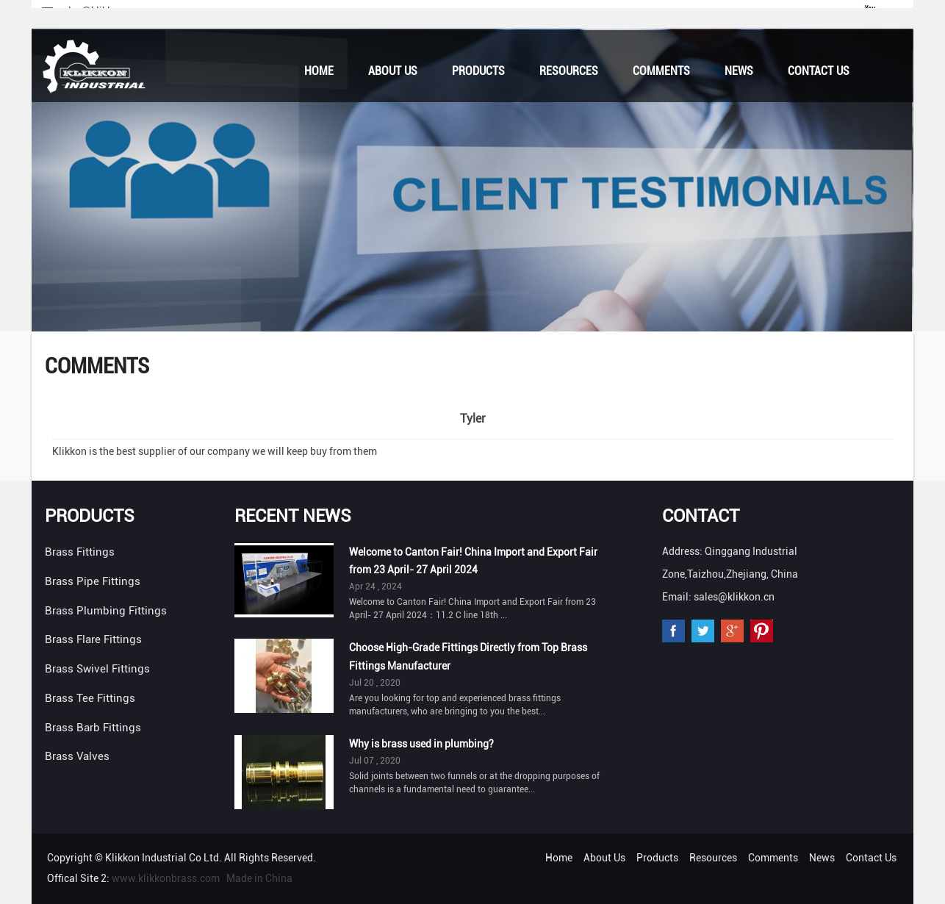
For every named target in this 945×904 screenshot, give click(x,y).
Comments (661, 71)
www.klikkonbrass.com (166, 878)
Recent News (292, 516)
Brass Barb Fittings (93, 727)
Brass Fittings (80, 552)
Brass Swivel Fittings (97, 668)
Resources (568, 71)
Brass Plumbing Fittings (106, 610)
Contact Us (818, 71)
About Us (392, 71)
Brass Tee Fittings (90, 698)
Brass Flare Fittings (93, 639)
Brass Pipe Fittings (92, 581)
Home (319, 71)
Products (478, 71)
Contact (700, 516)
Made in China (259, 878)
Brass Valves (77, 756)
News (739, 71)
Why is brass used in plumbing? (421, 744)
